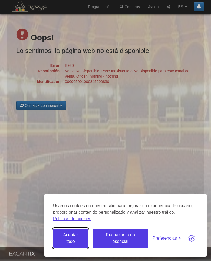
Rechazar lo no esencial (120, 238)
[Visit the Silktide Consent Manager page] (191, 238)
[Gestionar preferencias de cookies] (167, 238)
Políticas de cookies (72, 218)
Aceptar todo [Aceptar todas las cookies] (70, 238)
